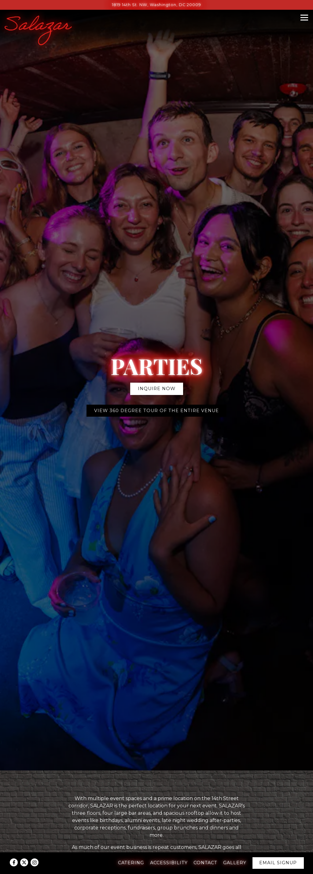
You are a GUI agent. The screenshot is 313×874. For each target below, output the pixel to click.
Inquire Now (156, 369)
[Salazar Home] (38, 30)
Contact (205, 862)
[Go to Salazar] (156, 5)
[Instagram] (35, 862)
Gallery (234, 862)
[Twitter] (24, 862)
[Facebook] (14, 862)
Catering (131, 862)
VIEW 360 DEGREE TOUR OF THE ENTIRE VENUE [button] (156, 391)
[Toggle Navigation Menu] (304, 17)
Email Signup (278, 862)
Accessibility (169, 862)
